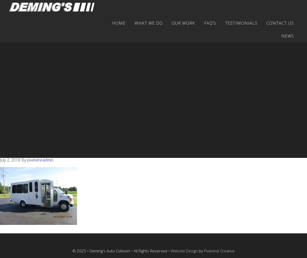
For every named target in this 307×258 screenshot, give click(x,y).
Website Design (184, 250)
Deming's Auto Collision (54, 7)
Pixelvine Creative (219, 250)
